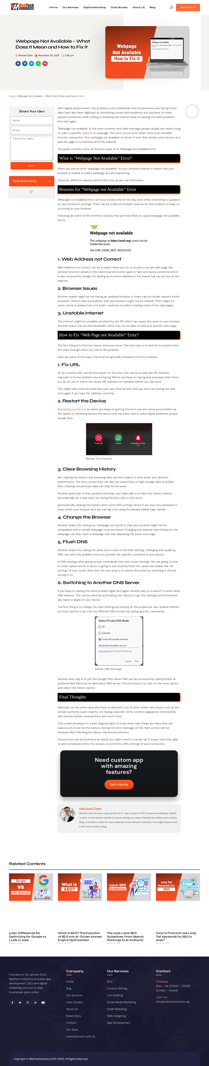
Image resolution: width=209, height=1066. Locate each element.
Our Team (72, 1029)
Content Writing (117, 988)
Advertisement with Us (80, 1036)
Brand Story (73, 1016)
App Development (118, 1023)
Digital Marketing (94, 7)
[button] (18, 63)
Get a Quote (119, 784)
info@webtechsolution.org (172, 1001)
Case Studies (119, 7)
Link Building (115, 995)
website (87, 133)
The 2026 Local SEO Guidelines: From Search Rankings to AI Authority (125, 936)
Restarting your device (72, 409)
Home (53, 7)
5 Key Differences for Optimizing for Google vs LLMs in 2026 (27, 936)
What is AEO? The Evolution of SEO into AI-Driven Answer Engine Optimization (80, 936)
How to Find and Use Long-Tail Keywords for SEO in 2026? (176, 936)
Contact (71, 1023)
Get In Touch (188, 7)
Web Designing (116, 1016)
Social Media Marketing (121, 1002)
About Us (138, 7)
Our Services (70, 7)
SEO (109, 981)
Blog (152, 7)
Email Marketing (117, 1009)
